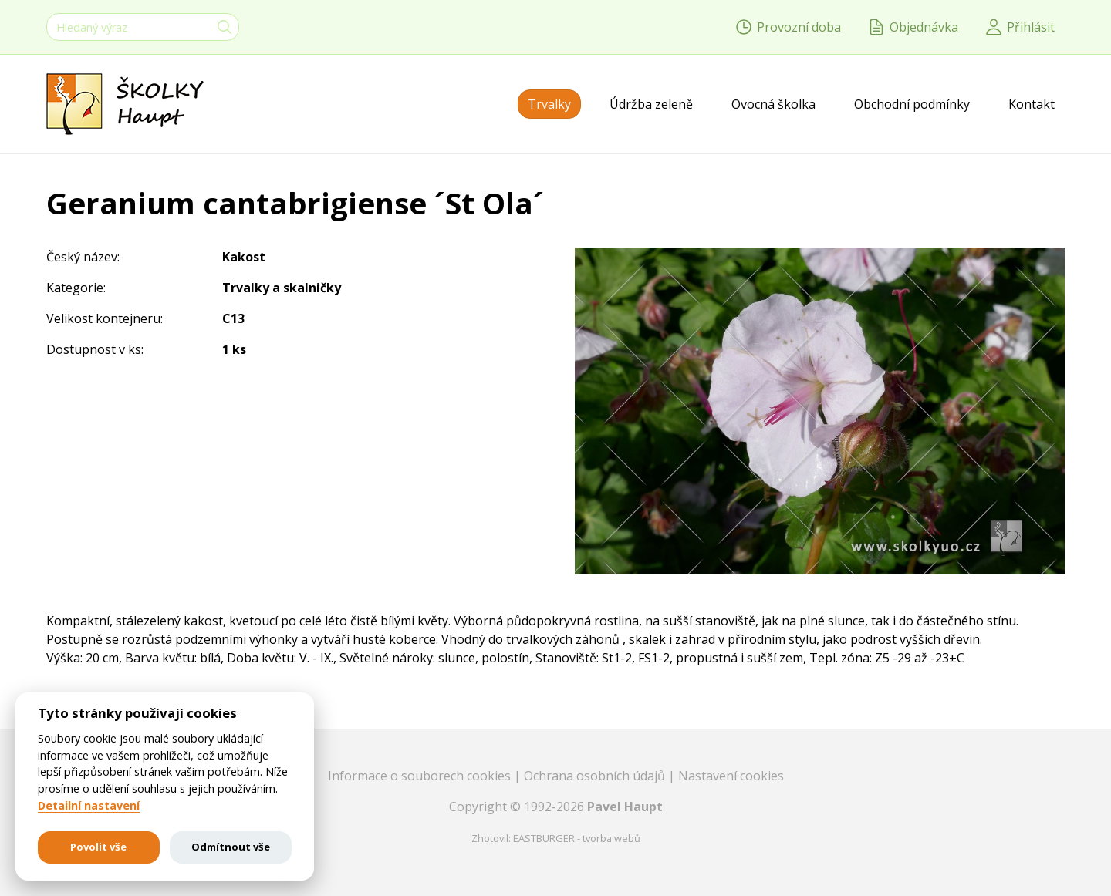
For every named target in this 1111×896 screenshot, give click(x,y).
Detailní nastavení (89, 806)
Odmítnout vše (230, 847)
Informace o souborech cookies (421, 775)
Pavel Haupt (625, 806)
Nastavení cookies (731, 775)
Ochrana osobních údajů (596, 775)
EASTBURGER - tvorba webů (576, 838)
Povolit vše (98, 847)
